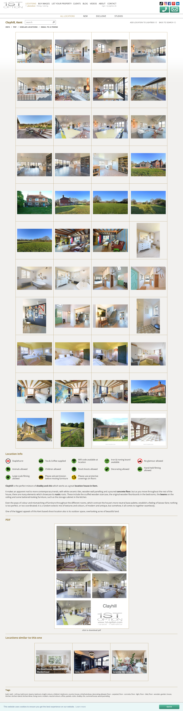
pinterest (173, 3)
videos (93, 3)
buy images (44, 3)
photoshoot (31, 6)
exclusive (101, 16)
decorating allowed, (99, 694)
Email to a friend (49, 27)
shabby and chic (44, 485)
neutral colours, (55, 696)
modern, (45, 696)
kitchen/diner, (28, 696)
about (102, 3)
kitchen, (8, 696)
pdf (15, 27)
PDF (8, 519)
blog (85, 3)
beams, (32, 694)
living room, (37, 696)
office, (63, 696)
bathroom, (25, 694)
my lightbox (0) (111, 6)
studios (118, 16)
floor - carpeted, (113, 694)
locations (30, 3)
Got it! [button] (169, 707)
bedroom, (38, 694)
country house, (74, 694)
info (7, 27)
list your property (62, 3)
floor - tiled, (144, 694)
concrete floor (124, 491)
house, (169, 694)
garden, (164, 694)
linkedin (177, 3)
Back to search (167, 22)
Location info (14, 454)
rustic (58, 494)
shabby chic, (81, 696)
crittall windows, (86, 694)
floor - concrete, (125, 694)
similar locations (29, 27)
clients (77, 3)
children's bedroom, (61, 694)
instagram (165, 3)
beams (163, 494)
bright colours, (47, 694)
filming (39, 6)
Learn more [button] (80, 707)
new (85, 16)
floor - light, (135, 694)
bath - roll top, (15, 694)
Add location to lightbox (143, 22)
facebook (169, 3)
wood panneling (104, 696)
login (103, 6)
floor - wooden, (155, 694)
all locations (67, 16)
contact (111, 3)
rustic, (74, 696)
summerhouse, (92, 696)
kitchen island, (17, 696)
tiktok (161, 3)
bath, (7, 694)
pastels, (69, 696)
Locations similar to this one (23, 637)
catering (45, 6)
